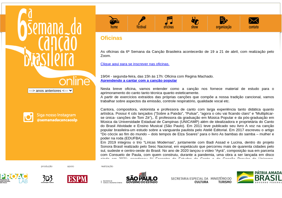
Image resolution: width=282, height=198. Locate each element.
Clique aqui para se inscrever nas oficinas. (135, 64)
